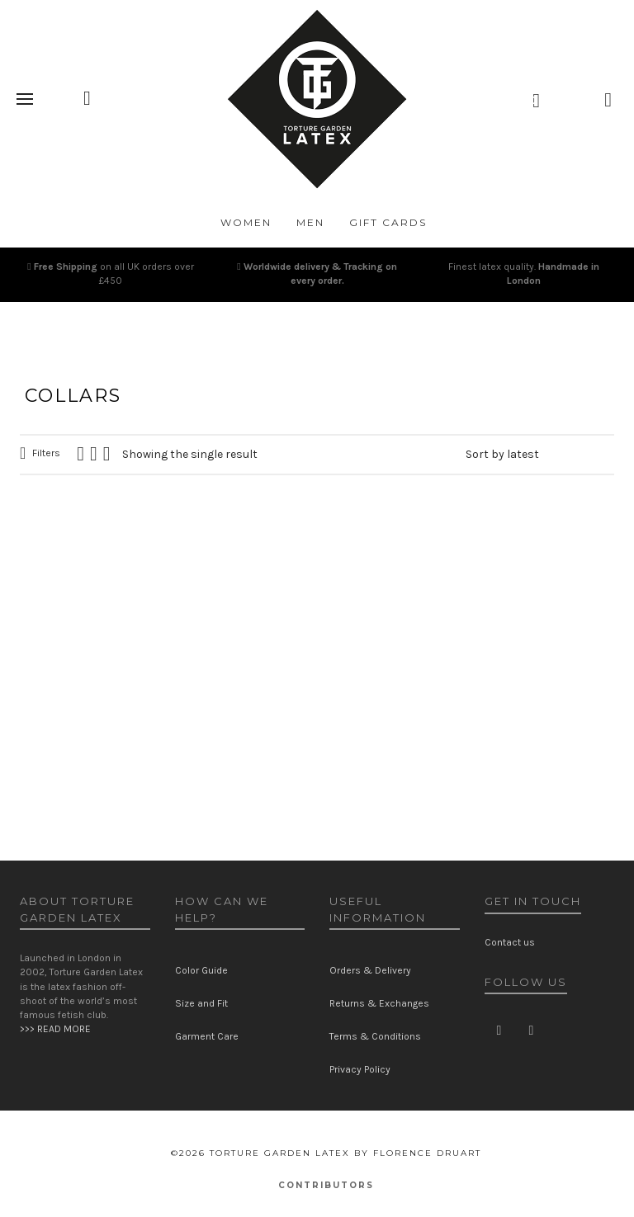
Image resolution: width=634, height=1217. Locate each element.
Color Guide (201, 970)
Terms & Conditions (375, 1036)
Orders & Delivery (370, 970)
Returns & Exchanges (379, 1003)
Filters (46, 453)
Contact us (510, 942)
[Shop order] (540, 454)
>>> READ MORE (55, 1029)
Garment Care (207, 1036)
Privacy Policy (359, 1069)
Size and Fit (201, 1003)
